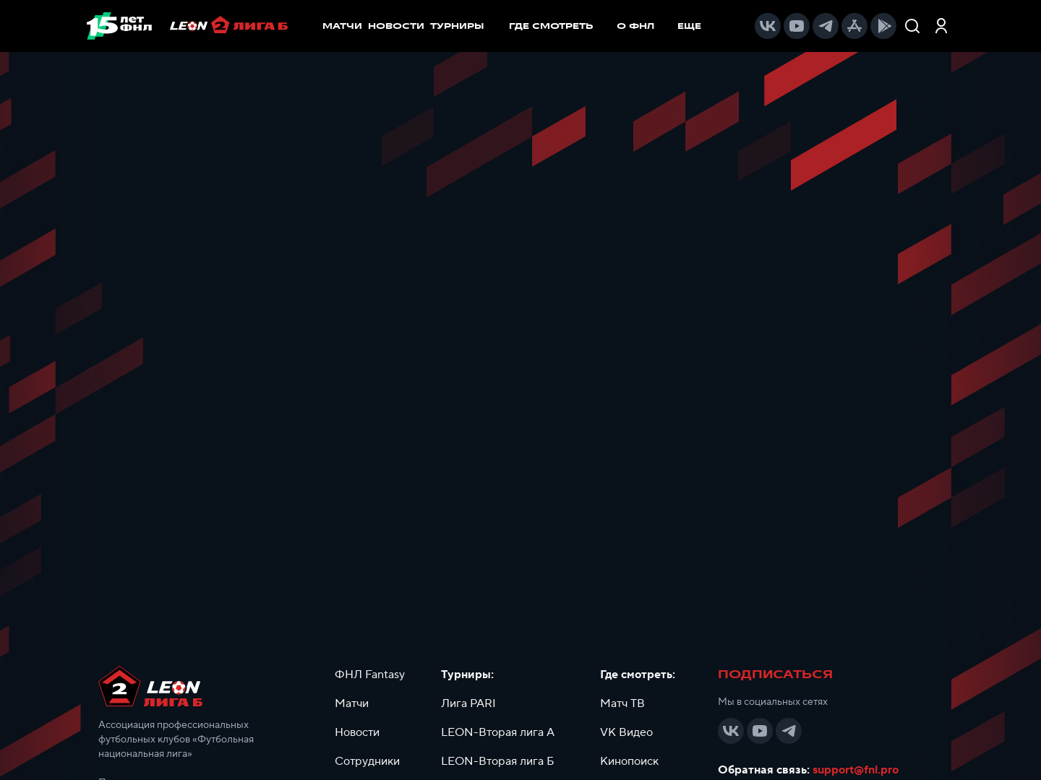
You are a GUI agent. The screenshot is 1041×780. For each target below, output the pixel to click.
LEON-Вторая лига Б (497, 761)
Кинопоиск (629, 761)
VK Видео (626, 732)
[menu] (612, 26)
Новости (357, 732)
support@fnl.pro (856, 770)
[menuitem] (558, 26)
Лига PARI (468, 703)
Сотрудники (367, 761)
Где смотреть (558, 26)
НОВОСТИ (396, 26)
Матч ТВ (622, 703)
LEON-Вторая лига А (497, 732)
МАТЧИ (342, 26)
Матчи (352, 703)
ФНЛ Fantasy (370, 674)
